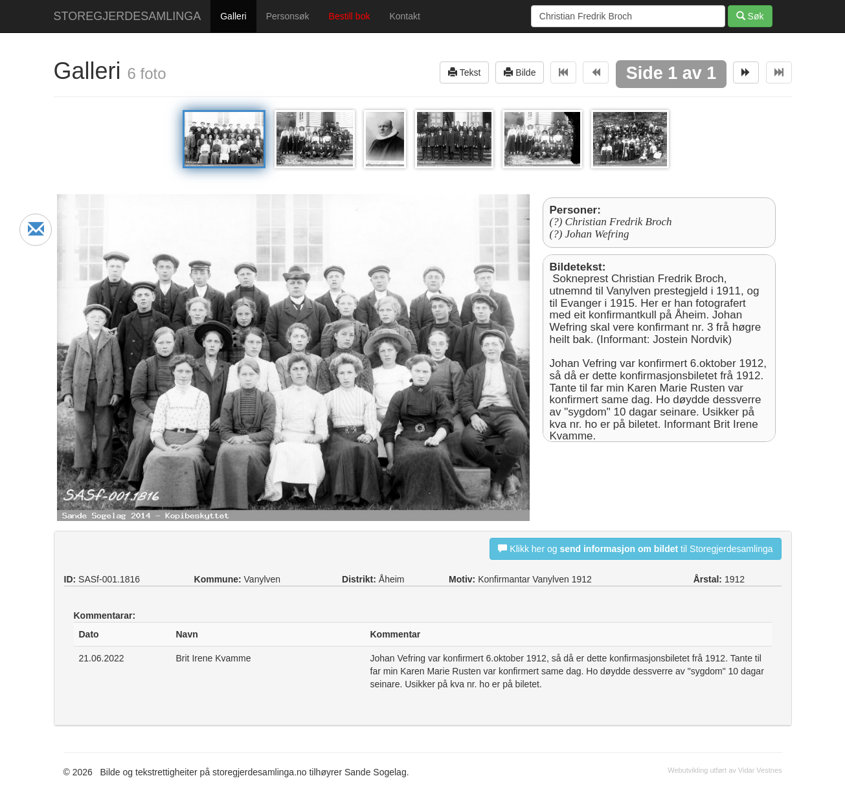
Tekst (464, 72)
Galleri (233, 16)
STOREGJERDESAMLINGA (127, 16)
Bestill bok (349, 16)
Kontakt (404, 16)
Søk (750, 15)
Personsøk (288, 16)
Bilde (519, 72)
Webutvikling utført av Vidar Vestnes (725, 770)
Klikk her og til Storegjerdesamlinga (635, 548)
